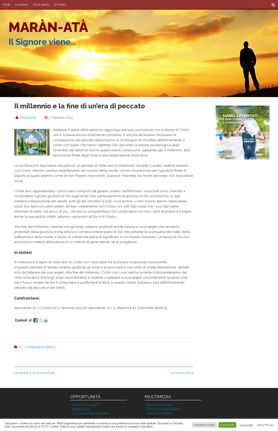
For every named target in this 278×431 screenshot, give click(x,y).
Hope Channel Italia (159, 413)
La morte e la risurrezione (34, 373)
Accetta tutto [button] (227, 425)
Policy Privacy (265, 424)
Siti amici (60, 4)
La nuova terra (181, 373)
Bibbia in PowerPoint (160, 405)
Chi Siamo (21, 4)
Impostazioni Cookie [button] (204, 425)
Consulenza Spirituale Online (90, 413)
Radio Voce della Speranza (164, 409)
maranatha (28, 117)
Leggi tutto (246, 424)
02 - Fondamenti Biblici (37, 347)
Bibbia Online (80, 409)
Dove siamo (41, 4)
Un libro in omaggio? (85, 405)
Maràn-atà (48, 27)
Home (6, 4)
